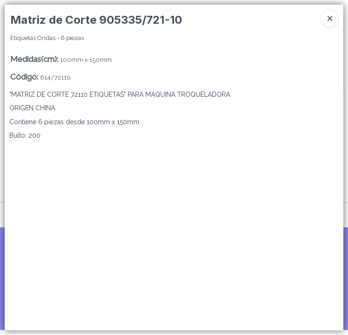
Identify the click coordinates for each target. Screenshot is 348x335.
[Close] (330, 18)
